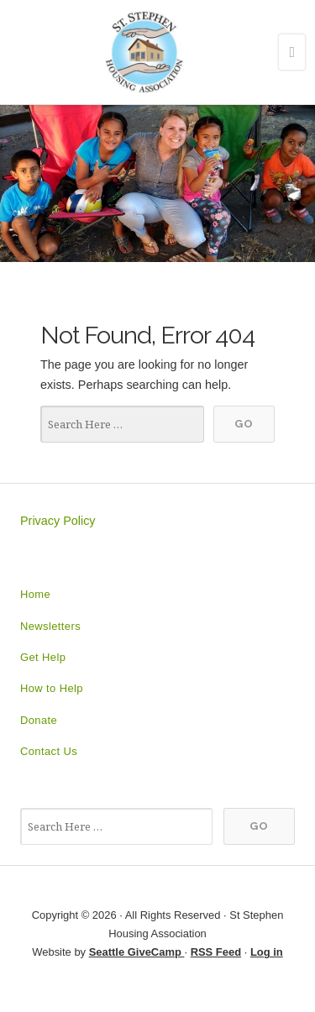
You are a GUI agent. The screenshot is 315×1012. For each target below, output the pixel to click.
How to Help (51, 688)
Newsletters (50, 626)
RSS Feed (216, 952)
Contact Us (48, 751)
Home (35, 594)
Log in (266, 952)
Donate (38, 720)
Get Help (43, 657)
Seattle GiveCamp (137, 952)
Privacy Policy (58, 520)
